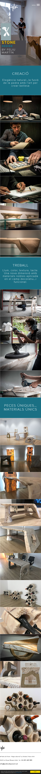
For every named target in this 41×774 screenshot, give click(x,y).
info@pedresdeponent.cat (9, 764)
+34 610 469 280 (26, 760)
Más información (19, 772)
